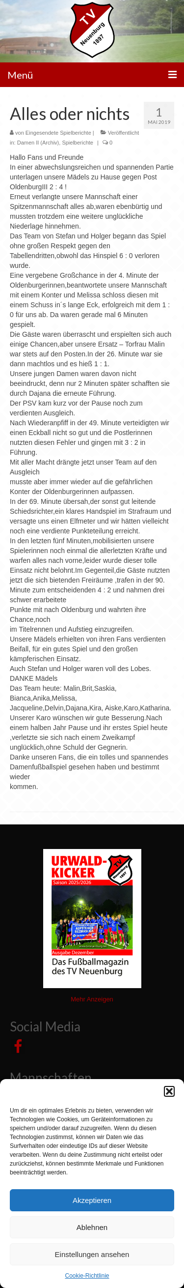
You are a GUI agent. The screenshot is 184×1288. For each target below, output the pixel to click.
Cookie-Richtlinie (87, 1275)
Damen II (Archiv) (38, 143)
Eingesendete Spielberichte (58, 133)
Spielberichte (77, 143)
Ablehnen (92, 1227)
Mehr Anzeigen (92, 999)
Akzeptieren (92, 1200)
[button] (169, 1091)
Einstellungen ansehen (92, 1254)
